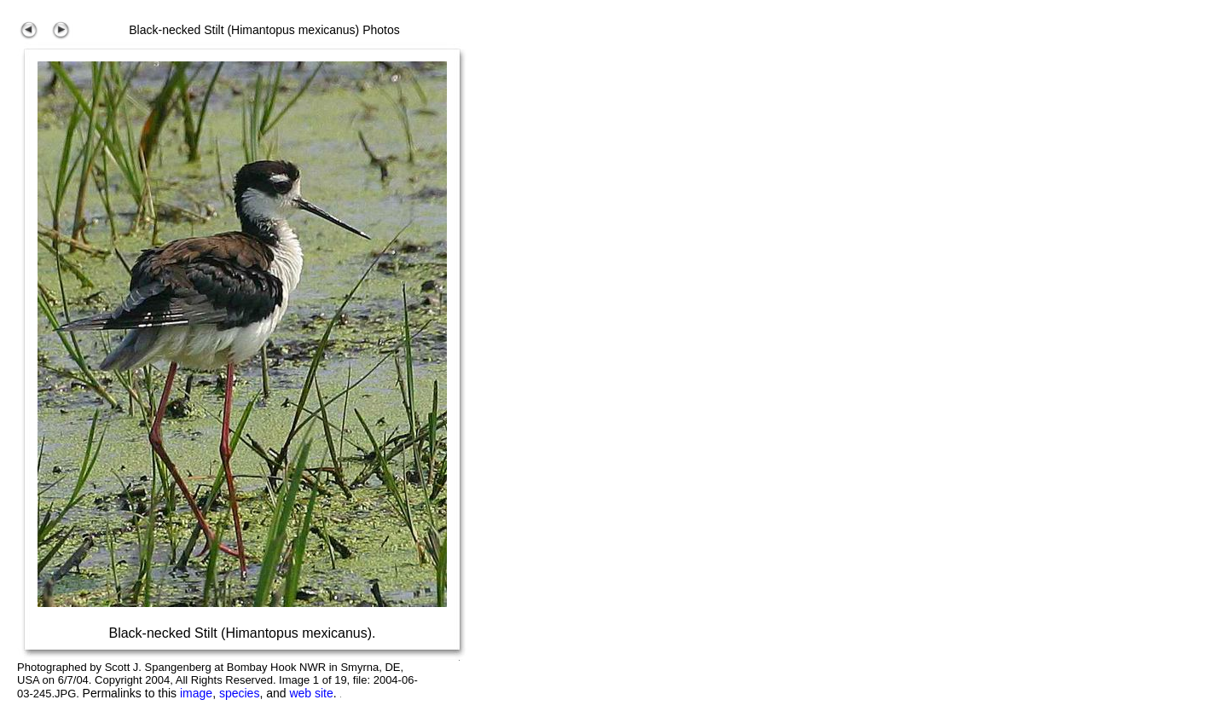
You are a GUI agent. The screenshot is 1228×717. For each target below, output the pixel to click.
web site (311, 693)
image (196, 693)
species (239, 693)
